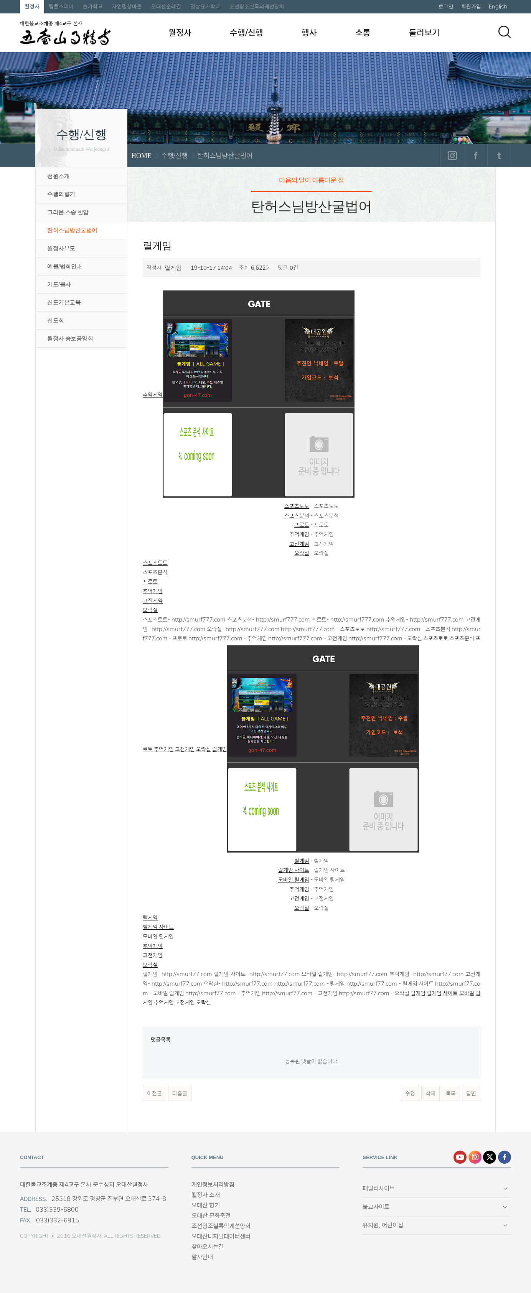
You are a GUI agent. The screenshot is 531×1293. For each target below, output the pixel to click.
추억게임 (249, 395)
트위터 (499, 155)
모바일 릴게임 (293, 880)
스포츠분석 (296, 516)
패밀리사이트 (379, 1188)
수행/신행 (246, 32)
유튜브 (460, 1157)
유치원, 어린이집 (383, 1225)
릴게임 (315, 749)
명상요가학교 (205, 6)
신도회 (55, 320)
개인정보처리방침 (212, 1185)
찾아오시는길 (207, 1247)
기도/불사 (59, 284)
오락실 (301, 553)
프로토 (301, 525)
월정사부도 (61, 248)
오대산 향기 (205, 1205)
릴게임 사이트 (293, 870)
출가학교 (93, 6)
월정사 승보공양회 (70, 338)
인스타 (475, 1157)
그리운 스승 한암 (68, 212)
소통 (363, 32)
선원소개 (58, 176)
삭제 (430, 1093)
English (498, 6)
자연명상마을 (127, 6)
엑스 (489, 1157)
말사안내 (202, 1257)
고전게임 (299, 544)
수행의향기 (61, 194)
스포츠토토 (296, 506)
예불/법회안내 (64, 266)
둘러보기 (424, 32)
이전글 (154, 1093)
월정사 (32, 6)
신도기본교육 (64, 302)
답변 (471, 1093)
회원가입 (471, 6)
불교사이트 (376, 1207)
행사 (309, 32)
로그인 (446, 6)
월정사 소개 (205, 1195)
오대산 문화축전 (211, 1216)
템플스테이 (61, 6)
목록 (451, 1093)
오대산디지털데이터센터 (221, 1236)
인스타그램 (452, 155)
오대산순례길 (166, 6)
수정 (410, 1093)
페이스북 (475, 155)
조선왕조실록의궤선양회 (256, 6)
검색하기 (504, 31)
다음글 (179, 1093)
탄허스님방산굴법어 (72, 230)
